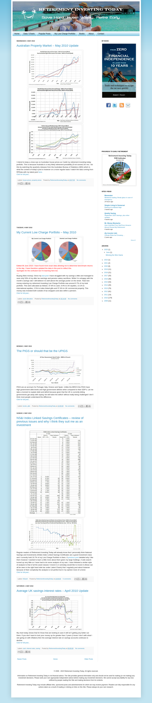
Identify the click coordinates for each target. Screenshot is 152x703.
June (108, 252)
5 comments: (67, 579)
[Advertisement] (55, 206)
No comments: (81, 180)
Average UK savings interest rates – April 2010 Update (52, 590)
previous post (73, 557)
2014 (106, 285)
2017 (106, 276)
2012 (106, 291)
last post (45, 276)
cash (24, 648)
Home (16, 34)
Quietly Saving (110, 213)
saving (38, 648)
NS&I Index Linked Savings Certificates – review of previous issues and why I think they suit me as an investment (50, 421)
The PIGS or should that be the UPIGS (42, 351)
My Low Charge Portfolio (65, 34)
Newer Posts (21, 659)
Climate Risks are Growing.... (114, 235)
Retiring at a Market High (113, 207)
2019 (106, 269)
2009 (106, 301)
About (91, 34)
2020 (106, 266)
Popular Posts (44, 34)
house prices (27, 180)
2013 (106, 288)
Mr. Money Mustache (112, 223)
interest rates (31, 648)
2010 (106, 298)
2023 (106, 260)
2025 (106, 250)
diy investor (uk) (111, 233)
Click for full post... (23, 174)
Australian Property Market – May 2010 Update (48, 45)
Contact (101, 34)
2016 (106, 279)
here (40, 172)
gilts (29, 406)
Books (82, 34)
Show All (133, 240)
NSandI (25, 579)
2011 (106, 295)
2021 (106, 263)
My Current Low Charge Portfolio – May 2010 (46, 232)
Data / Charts (29, 34)
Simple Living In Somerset (115, 205)
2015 (106, 282)
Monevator (109, 195)
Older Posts (88, 659)
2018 (106, 272)
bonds (25, 406)
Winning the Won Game (114, 255)
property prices (36, 180)
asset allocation (28, 299)
